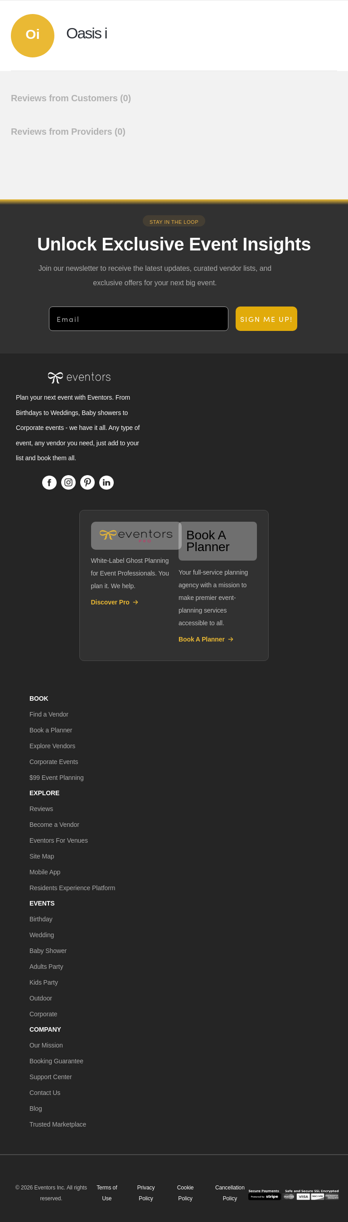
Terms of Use (107, 1193)
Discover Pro (115, 602)
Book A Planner (206, 639)
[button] (48, 714)
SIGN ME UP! (266, 319)
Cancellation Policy (230, 1193)
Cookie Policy (185, 1193)
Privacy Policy (146, 1193)
